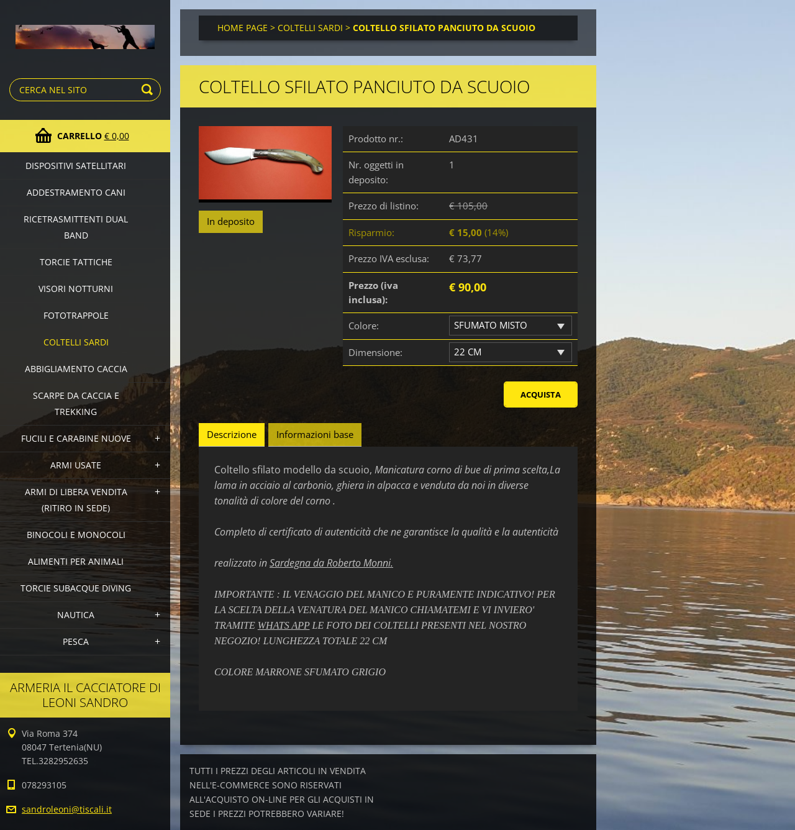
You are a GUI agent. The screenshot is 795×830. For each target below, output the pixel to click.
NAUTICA (75, 615)
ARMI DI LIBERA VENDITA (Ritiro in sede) (76, 500)
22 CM (467, 351)
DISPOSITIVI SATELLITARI (75, 165)
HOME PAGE (242, 28)
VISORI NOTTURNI (76, 288)
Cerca (149, 90)
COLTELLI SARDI (76, 342)
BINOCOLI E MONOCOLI (76, 534)
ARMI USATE (75, 465)
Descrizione (232, 434)
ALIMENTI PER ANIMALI (76, 561)
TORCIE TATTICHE (76, 262)
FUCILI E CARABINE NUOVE (76, 438)
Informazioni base (314, 434)
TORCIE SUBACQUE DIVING (75, 588)
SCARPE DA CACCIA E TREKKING (76, 403)
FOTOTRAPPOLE (76, 315)
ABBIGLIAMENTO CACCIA (76, 369)
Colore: (363, 325)
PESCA (76, 641)
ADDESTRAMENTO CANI (76, 192)
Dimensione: (375, 352)
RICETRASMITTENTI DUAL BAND (76, 227)
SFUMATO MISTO (490, 325)
